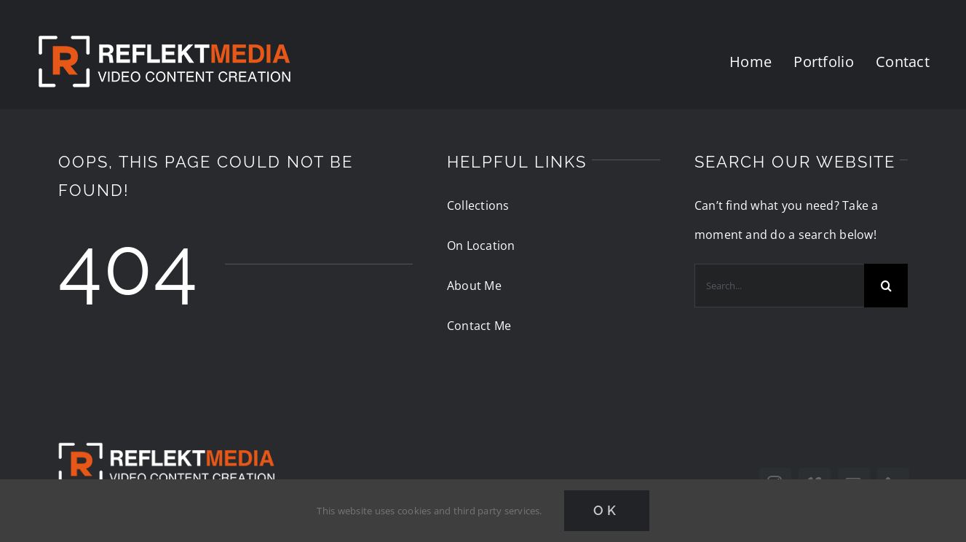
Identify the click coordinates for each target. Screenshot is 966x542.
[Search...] (779, 285)
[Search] (886, 285)
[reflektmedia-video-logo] (166, 431)
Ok (606, 510)
